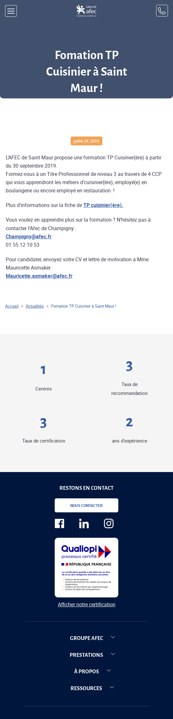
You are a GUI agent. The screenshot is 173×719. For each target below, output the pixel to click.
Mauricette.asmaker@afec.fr (39, 275)
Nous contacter (86, 505)
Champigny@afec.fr (29, 236)
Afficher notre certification (86, 604)
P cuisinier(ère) (104, 205)
